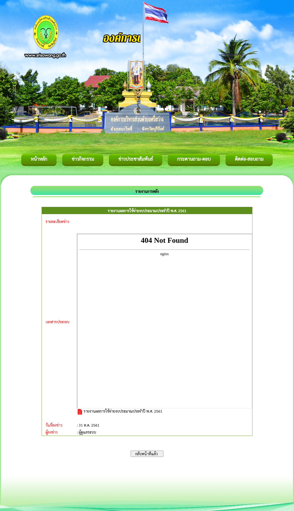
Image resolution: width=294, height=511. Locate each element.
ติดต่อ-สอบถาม (249, 159)
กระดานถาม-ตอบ (194, 159)
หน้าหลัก (39, 159)
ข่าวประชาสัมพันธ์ (135, 159)
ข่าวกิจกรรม (83, 159)
